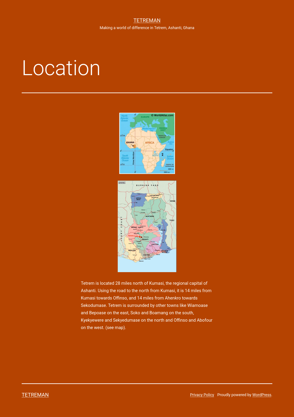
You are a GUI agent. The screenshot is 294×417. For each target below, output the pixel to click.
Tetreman (147, 20)
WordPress (261, 394)
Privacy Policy (202, 394)
